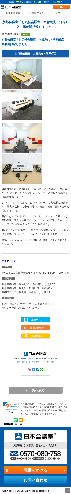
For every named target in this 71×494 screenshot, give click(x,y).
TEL (58, 7)
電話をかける (35, 470)
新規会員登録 (13, 13)
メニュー (60, 13)
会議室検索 (35, 362)
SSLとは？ (11, 412)
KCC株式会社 (49, 362)
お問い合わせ (22, 362)
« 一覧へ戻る (35, 390)
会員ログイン (36, 13)
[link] (11, 406)
